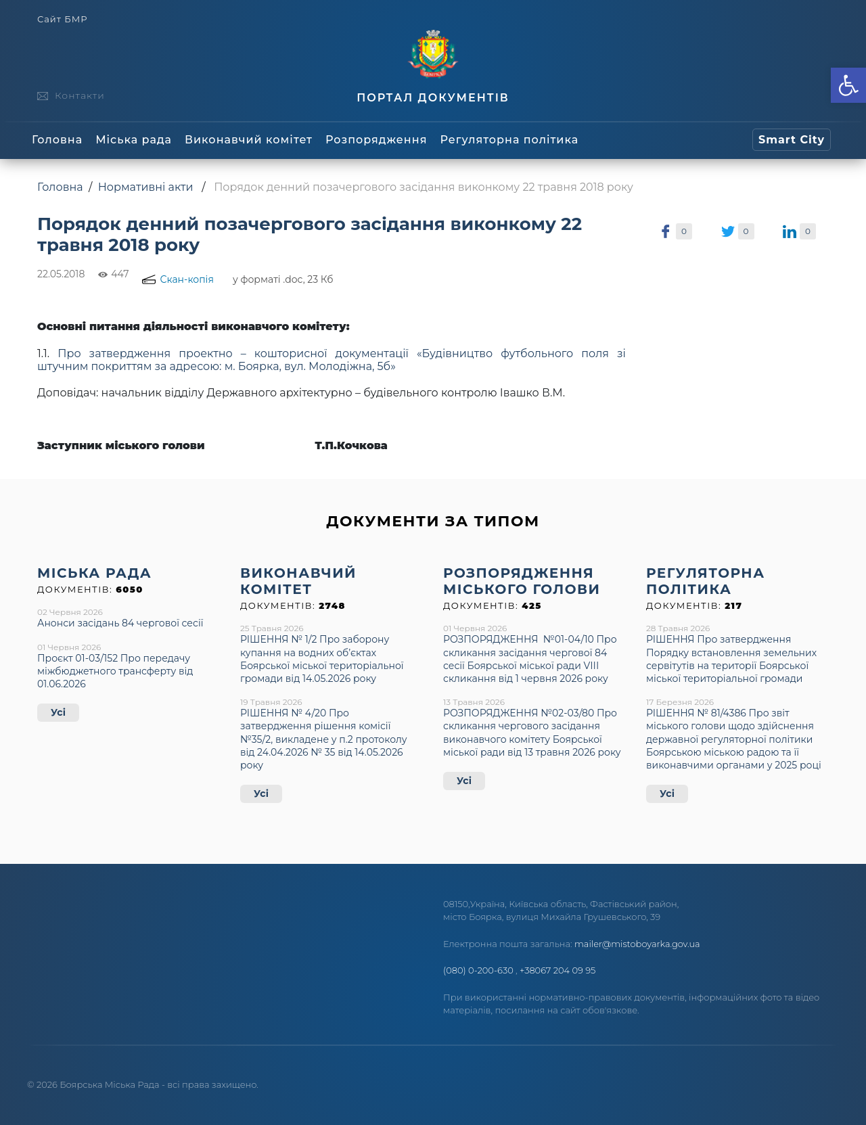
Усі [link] (58, 712)
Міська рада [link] (133, 139)
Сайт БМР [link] (62, 19)
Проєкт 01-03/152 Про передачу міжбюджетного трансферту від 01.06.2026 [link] (115, 671)
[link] (848, 85)
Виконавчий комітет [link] (249, 139)
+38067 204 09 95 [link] (557, 970)
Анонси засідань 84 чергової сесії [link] (120, 623)
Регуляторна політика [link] (509, 139)
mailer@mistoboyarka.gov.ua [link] (637, 943)
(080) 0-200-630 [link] (478, 970)
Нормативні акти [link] (145, 187)
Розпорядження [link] (376, 139)
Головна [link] (57, 139)
